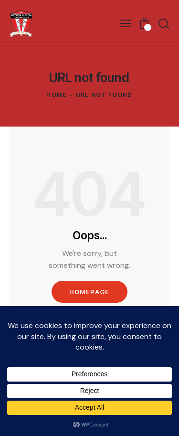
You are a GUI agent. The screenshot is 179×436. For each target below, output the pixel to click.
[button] (125, 23)
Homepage (89, 292)
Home (56, 94)
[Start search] (164, 23)
